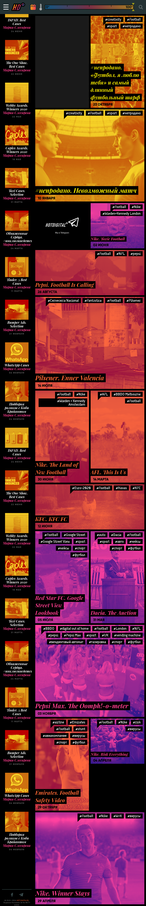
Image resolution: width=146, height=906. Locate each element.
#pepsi (136, 253)
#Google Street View (55, 541)
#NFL (120, 253)
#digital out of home (74, 628)
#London (120, 628)
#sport (112, 26)
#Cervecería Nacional (63, 300)
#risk (137, 722)
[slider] (133, 7)
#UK (105, 635)
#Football (134, 19)
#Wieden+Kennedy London (122, 213)
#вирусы (78, 735)
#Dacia (116, 534)
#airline (58, 722)
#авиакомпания (54, 735)
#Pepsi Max (72, 635)
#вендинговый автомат (66, 642)
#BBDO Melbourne (127, 394)
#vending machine (127, 635)
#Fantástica (93, 300)
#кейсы (63, 548)
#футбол (78, 555)
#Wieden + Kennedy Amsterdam (71, 403)
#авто (119, 541)
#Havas (121, 488)
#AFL (104, 394)
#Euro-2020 (81, 488)
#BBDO (48, 628)
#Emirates (77, 722)
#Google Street (74, 534)
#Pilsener (134, 300)
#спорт (80, 548)
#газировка (97, 642)
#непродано (132, 26)
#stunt (80, 729)
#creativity (113, 19)
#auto (101, 534)
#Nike (80, 394)
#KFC (137, 488)
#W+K (117, 816)
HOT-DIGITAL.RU (23, 900)
